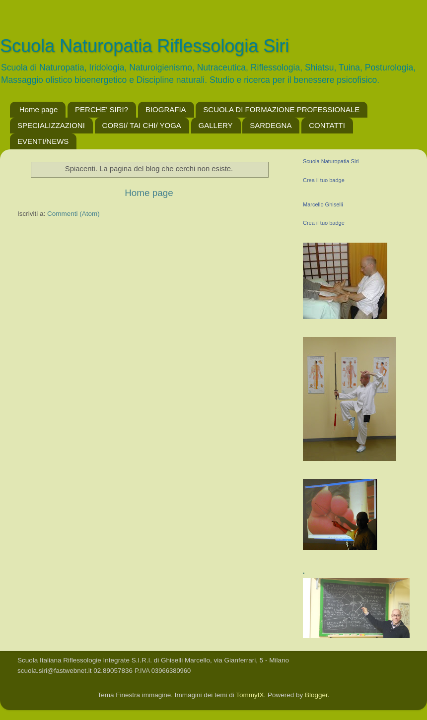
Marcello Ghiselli (323, 204)
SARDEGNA (270, 125)
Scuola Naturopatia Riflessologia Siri (144, 46)
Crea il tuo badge (324, 180)
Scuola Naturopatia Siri (331, 161)
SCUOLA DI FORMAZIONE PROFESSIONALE (281, 109)
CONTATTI (327, 125)
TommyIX (250, 695)
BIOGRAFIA (165, 109)
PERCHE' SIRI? (101, 109)
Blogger (316, 695)
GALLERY (216, 125)
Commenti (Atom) (73, 213)
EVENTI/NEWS (43, 141)
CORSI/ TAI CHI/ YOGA (141, 125)
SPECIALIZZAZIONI (51, 125)
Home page (38, 109)
